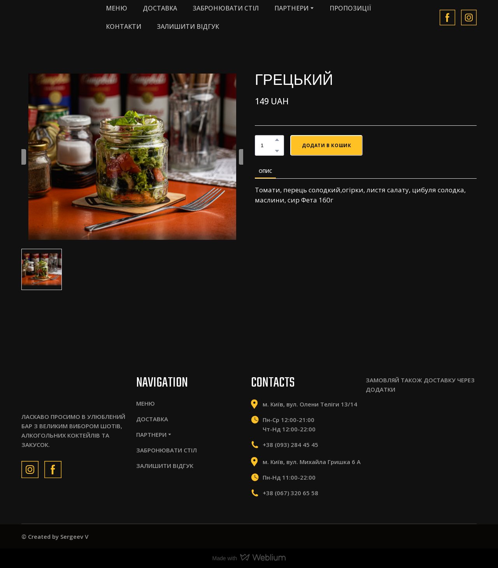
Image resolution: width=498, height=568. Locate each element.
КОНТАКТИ (123, 26)
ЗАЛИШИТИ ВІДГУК (188, 26)
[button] (447, 17)
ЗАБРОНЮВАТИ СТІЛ (226, 8)
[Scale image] (391, 419)
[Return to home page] (55, 17)
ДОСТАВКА (160, 8)
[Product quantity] (267, 145)
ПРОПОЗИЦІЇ (350, 8)
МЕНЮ (116, 8)
